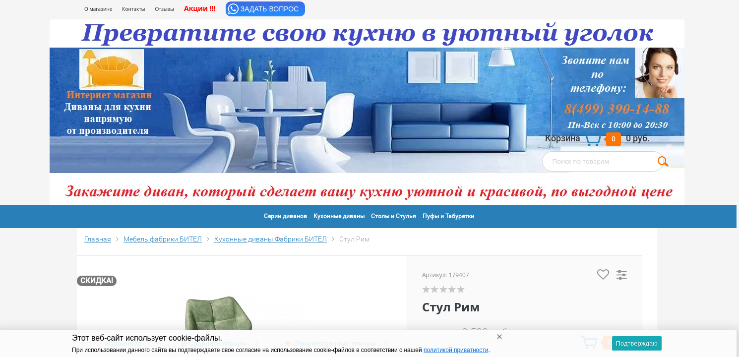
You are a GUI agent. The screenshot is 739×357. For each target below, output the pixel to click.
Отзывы (164, 8)
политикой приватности (456, 350)
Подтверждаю (637, 343)
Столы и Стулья (393, 216)
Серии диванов (285, 216)
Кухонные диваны (339, 216)
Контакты (133, 8)
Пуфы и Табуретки (448, 216)
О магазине (98, 8)
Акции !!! (200, 8)
